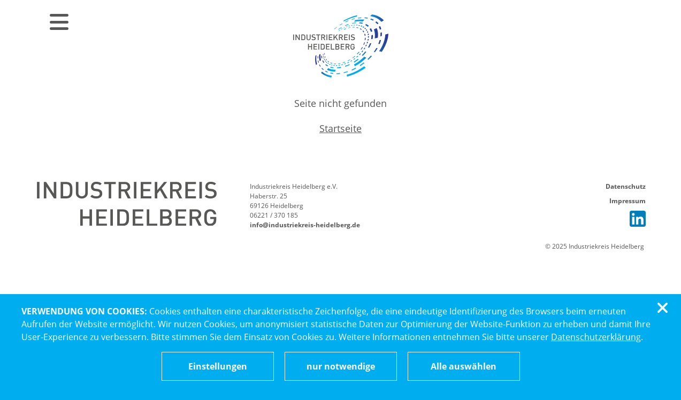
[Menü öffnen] (57, 21)
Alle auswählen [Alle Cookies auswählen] (463, 366)
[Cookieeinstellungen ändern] (218, 366)
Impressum (627, 200)
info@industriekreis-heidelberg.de (305, 224)
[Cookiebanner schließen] (664, 308)
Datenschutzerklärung (596, 337)
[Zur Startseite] (341, 45)
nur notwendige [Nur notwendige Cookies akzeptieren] (341, 366)
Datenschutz (626, 186)
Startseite (340, 128)
